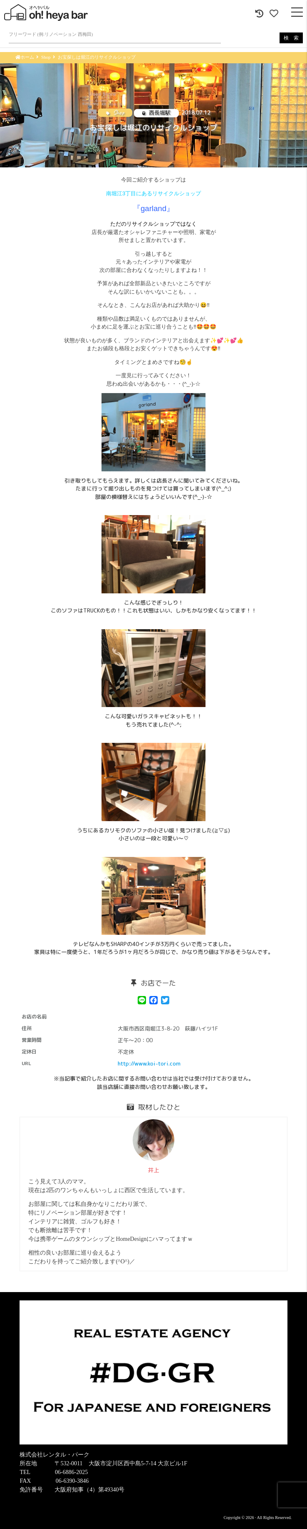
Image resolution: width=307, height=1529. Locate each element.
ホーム (24, 57)
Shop (46, 57)
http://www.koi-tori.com (149, 1063)
